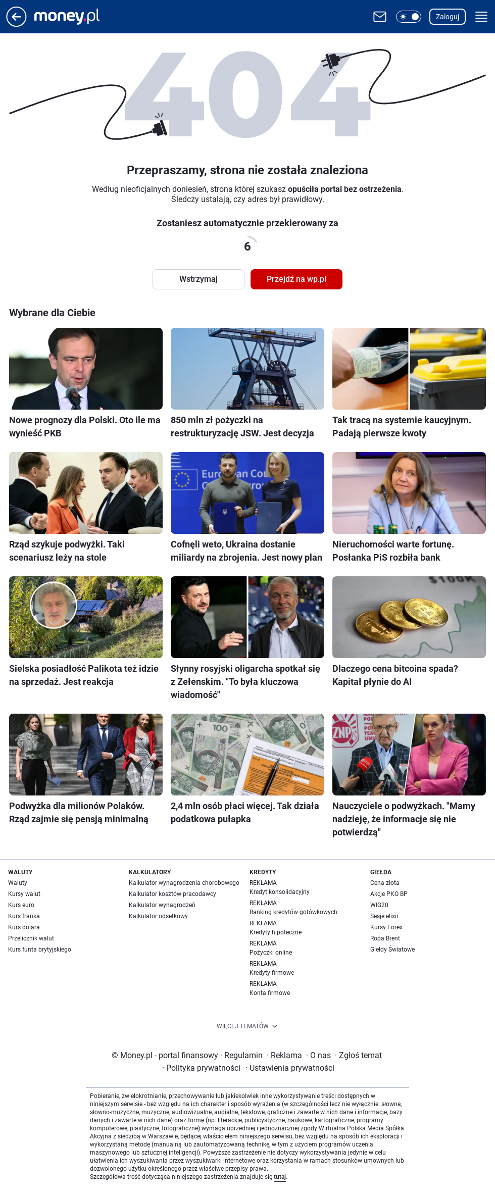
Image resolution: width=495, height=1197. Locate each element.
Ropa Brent (385, 938)
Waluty (17, 882)
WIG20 (379, 905)
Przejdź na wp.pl (296, 279)
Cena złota (385, 882)
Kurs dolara (24, 927)
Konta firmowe (270, 992)
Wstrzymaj (198, 279)
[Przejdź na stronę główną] (16, 24)
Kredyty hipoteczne (276, 932)
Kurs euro (21, 905)
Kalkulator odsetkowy (158, 916)
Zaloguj (447, 17)
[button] (408, 17)
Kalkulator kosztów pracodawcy (172, 893)
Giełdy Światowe (392, 949)
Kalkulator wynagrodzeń (162, 905)
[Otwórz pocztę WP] (380, 17)
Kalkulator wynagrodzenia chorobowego (184, 882)
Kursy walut (24, 893)
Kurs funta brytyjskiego (39, 949)
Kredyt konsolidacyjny (280, 891)
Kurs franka (24, 916)
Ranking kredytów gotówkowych (293, 912)
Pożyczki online (271, 952)
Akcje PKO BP (389, 893)
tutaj (280, 1176)
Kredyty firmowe (272, 972)
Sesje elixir (384, 916)
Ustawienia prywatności (289, 1068)
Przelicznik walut (31, 938)
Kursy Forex (386, 927)
